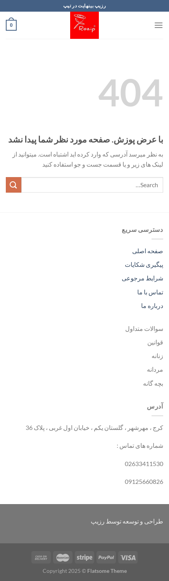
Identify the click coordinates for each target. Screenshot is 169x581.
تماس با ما (150, 292)
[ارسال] (13, 184)
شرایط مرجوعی (142, 278)
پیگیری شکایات (144, 264)
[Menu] (158, 25)
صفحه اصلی (147, 250)
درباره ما (152, 305)
